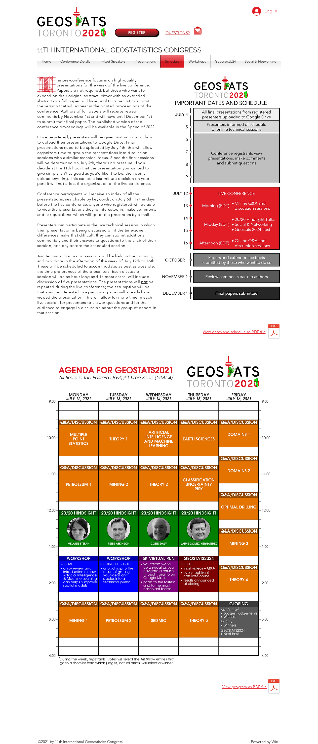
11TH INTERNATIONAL (74, 50)
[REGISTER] (137, 32)
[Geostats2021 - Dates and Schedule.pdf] (274, 332)
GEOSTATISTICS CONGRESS (156, 50)
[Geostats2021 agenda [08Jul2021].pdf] (274, 687)
